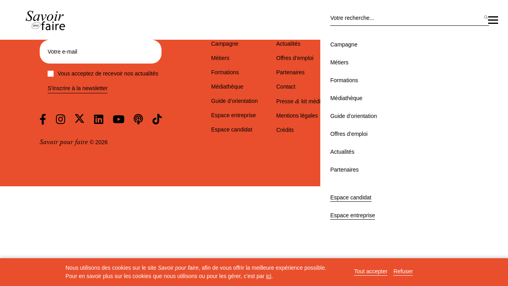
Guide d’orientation (266, 67)
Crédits (285, 130)
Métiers (144, 67)
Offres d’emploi (318, 67)
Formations (177, 67)
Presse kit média (299, 101)
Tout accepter (370, 271)
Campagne (112, 67)
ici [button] (268, 276)
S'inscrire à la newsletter (78, 88)
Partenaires (395, 67)
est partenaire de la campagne (410, 109)
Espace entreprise (465, 30)
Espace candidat (417, 30)
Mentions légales (297, 115)
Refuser (403, 271)
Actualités (359, 67)
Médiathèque (217, 67)
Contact (285, 86)
